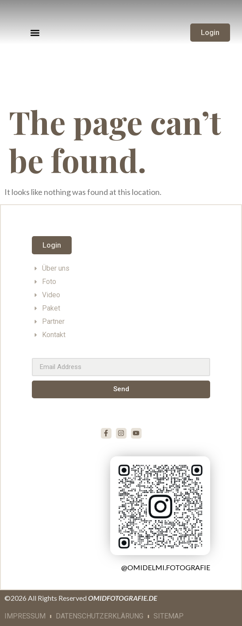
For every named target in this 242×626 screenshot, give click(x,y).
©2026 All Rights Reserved (80, 598)
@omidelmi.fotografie (165, 567)
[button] (35, 32)
